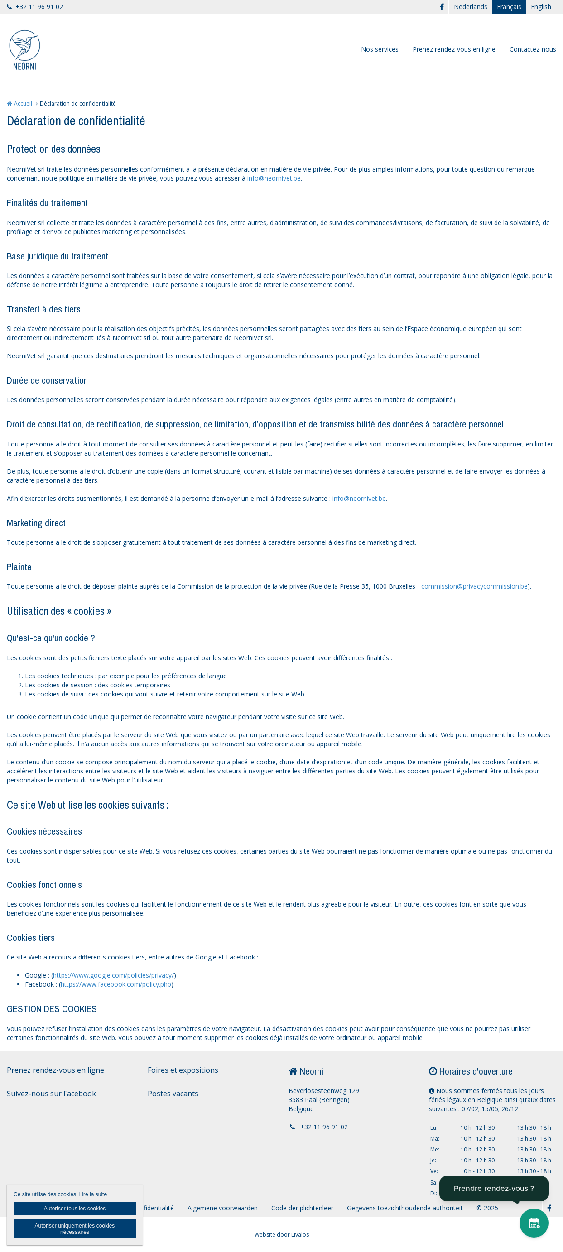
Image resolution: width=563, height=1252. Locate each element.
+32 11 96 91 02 (35, 6)
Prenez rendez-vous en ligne (454, 49)
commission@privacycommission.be (474, 586)
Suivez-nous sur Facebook (51, 1093)
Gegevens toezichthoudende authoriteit (405, 1208)
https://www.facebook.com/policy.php (116, 984)
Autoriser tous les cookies (75, 1208)
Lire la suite (93, 1194)
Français (509, 6)
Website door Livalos (282, 1234)
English (541, 6)
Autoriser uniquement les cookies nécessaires (75, 1229)
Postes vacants (173, 1093)
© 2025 (487, 1208)
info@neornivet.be (274, 178)
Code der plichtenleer (302, 1208)
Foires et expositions (183, 1070)
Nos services (380, 49)
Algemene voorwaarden (223, 1208)
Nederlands (470, 6)
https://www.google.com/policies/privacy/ (113, 975)
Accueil (23, 103)
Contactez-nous (533, 49)
